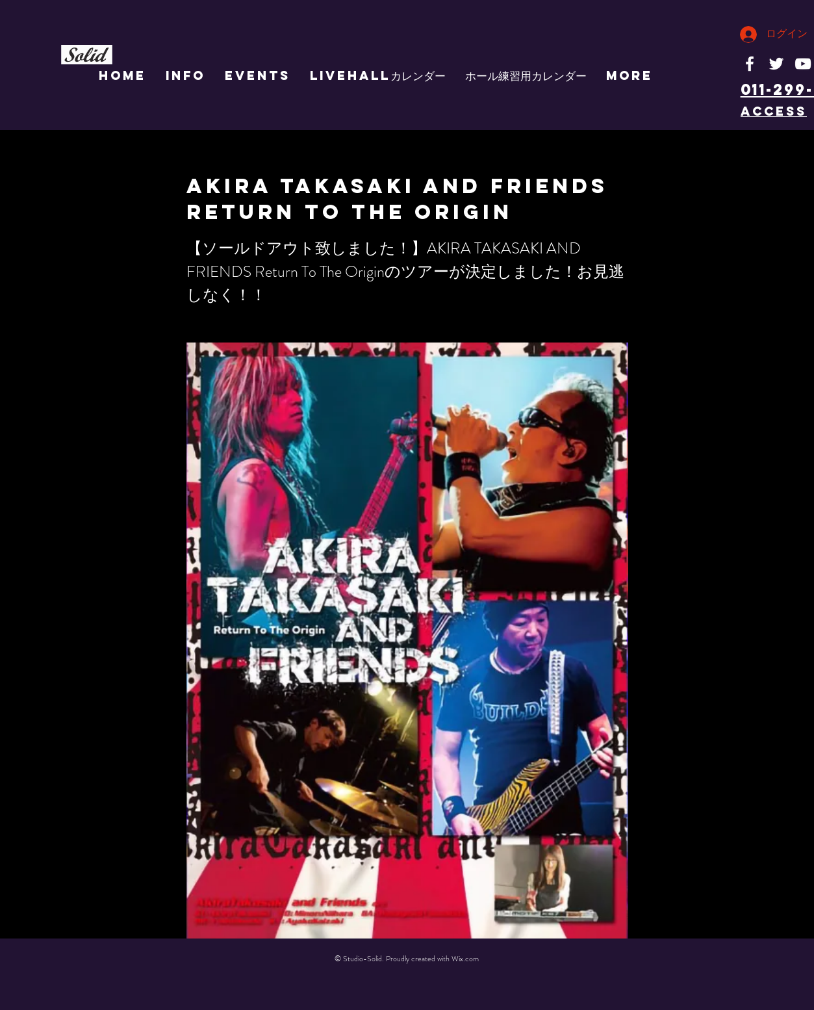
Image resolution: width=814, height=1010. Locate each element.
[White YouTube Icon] (803, 63)
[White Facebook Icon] (749, 63)
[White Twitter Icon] (776, 63)
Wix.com (465, 959)
